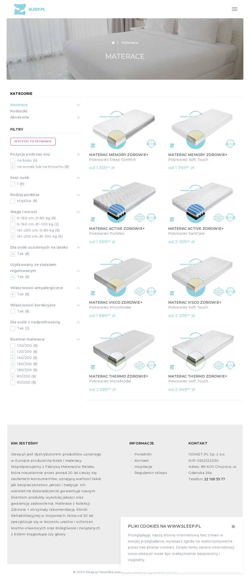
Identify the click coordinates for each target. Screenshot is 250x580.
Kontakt (141, 460)
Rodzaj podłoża (24, 195)
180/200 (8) (27, 370)
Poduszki (18, 111)
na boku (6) (27, 160)
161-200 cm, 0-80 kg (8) (38, 230)
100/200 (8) (27, 345)
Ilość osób (19, 178)
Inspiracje (143, 466)
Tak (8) (22, 253)
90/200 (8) (26, 382)
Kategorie (21, 93)
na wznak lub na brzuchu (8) (42, 166)
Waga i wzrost (23, 212)
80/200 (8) (26, 376)
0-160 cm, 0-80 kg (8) (36, 218)
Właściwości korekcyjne (33, 305)
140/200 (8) (27, 358)
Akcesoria (19, 117)
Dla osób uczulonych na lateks (39, 248)
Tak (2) (22, 328)
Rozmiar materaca (27, 339)
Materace (19, 105)
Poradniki (143, 454)
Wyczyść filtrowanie (33, 141)
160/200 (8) (27, 364)
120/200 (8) (27, 351)
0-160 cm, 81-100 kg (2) (37, 224)
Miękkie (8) (26, 201)
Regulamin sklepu (150, 473)
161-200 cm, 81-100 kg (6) (39, 236)
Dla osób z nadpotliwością (35, 322)
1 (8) (20, 184)
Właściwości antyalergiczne (36, 288)
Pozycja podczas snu (30, 154)
